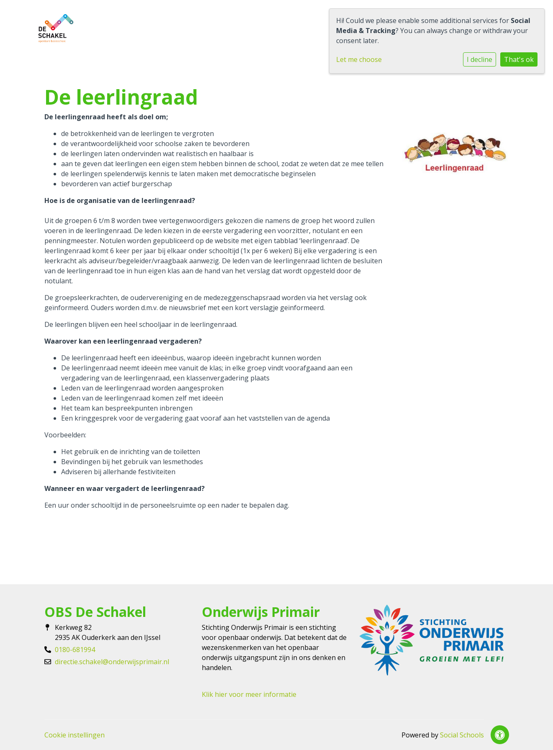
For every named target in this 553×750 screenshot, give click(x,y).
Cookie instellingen (74, 735)
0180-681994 (75, 649)
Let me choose (359, 59)
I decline (479, 59)
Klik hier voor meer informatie (249, 694)
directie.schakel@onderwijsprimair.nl (112, 661)
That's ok (519, 59)
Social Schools (462, 735)
